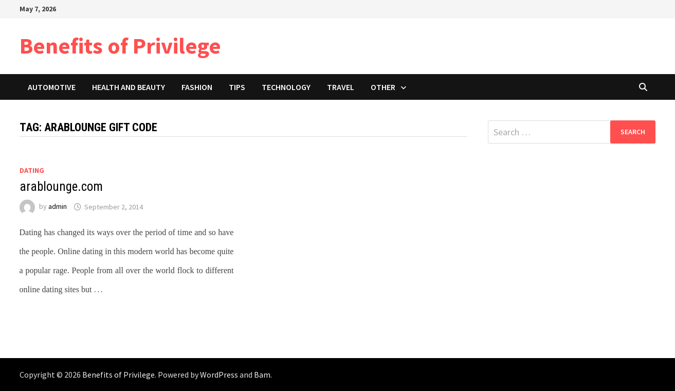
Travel (340, 87)
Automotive (52, 87)
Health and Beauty (128, 87)
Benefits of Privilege (120, 45)
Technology (286, 87)
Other (383, 87)
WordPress (219, 374)
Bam (262, 374)
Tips (237, 87)
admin (57, 206)
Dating (32, 170)
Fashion (196, 87)
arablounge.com (61, 186)
